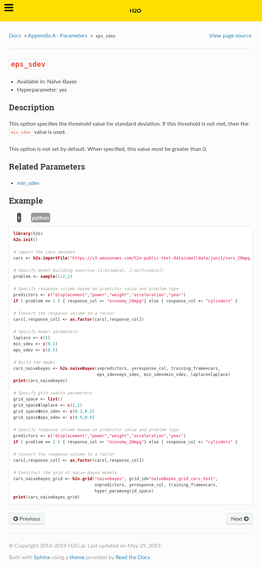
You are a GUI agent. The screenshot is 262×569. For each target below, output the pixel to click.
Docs (15, 35)
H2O (135, 10)
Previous (26, 518)
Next (240, 518)
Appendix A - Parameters (57, 35)
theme (77, 557)
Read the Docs (133, 557)
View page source (230, 35)
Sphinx (42, 557)
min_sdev (28, 182)
